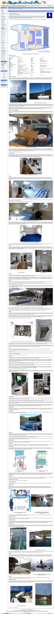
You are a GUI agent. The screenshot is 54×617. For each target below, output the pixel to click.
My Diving (3, 11)
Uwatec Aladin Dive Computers (3, 31)
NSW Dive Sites (23, 5)
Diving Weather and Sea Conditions (3, 54)
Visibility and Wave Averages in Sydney (3, 52)
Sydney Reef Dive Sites (11, 5)
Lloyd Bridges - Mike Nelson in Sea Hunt (3, 59)
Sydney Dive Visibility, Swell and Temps (3, 19)
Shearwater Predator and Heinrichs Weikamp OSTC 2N (3, 29)
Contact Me (5, 5)
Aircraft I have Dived (4, 25)
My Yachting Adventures (13, 6)
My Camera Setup (4, 35)
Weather (22, 6)
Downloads (3, 12)
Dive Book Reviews (4, 56)
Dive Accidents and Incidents (5, 6)
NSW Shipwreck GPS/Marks (3, 23)
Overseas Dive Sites (36, 5)
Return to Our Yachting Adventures (13, 607)
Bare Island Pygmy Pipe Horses (3, 44)
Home (2, 5)
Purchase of (4, 65)
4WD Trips (18, 6)
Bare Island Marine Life (4, 47)
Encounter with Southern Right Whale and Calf (3, 48)
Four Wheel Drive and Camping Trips (3, 82)
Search (25, 6)
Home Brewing (4, 86)
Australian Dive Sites (29, 5)
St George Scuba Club (4, 13)
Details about (3, 66)
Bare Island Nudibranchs (2, 46)
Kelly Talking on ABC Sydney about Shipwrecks (3, 20)
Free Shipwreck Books (4, 26)
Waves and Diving (4, 53)
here (3, 78)
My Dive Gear (3, 39)
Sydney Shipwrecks (18, 5)
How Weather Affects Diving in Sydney (3, 51)
